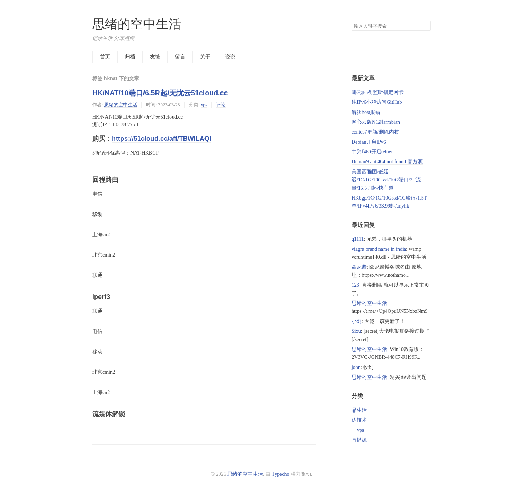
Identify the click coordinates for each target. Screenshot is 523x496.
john (356, 367)
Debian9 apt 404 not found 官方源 (387, 161)
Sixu (356, 331)
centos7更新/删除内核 (375, 132)
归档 (130, 57)
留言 (180, 57)
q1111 (358, 239)
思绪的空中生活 (136, 24)
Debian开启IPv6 (369, 142)
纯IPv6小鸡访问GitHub (377, 102)
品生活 (359, 410)
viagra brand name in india (379, 249)
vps (204, 104)
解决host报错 (366, 112)
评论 (221, 104)
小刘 (357, 321)
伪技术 (359, 420)
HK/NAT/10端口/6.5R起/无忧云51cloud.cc (160, 93)
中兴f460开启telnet (372, 152)
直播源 (359, 440)
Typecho (280, 474)
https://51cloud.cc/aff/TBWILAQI (161, 138)
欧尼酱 (359, 267)
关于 (205, 57)
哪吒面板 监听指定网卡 (378, 92)
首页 (105, 57)
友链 (155, 57)
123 (355, 285)
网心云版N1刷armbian (376, 122)
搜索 (425, 26)
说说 (230, 57)
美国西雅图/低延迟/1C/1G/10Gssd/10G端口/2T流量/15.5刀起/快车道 (386, 180)
